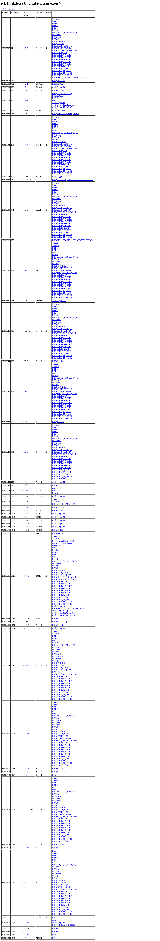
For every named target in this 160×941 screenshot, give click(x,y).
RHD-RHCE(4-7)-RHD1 (62, 57)
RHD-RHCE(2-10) (60, 53)
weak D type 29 (58, 103)
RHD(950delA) (58, 81)
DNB (54, 920)
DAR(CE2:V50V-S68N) (62, 94)
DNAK (55, 935)
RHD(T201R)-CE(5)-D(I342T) (64, 579)
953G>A (25, 87)
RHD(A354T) (58, 848)
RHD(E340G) (58, 530)
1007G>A (26, 507)
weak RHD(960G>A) (61, 110)
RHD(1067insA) (59, 931)
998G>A (25, 491)
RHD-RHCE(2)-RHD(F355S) (64, 925)
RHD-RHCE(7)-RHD (61, 66)
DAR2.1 (55, 100)
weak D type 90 (58, 482)
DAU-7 (55, 493)
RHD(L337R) (57, 510)
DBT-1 (55, 23)
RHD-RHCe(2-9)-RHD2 (62, 75)
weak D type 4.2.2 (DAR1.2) (63, 107)
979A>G (25, 270)
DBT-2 (55, 26)
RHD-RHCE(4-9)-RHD (61, 64)
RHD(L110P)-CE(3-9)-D (62, 46)
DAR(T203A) (58, 96)
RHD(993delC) (58, 485)
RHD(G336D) (58, 507)
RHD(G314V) (58, 44)
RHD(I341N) (57, 533)
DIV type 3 (56, 35)
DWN (54, 729)
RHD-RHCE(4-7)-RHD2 (62, 59)
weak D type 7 (58, 523)
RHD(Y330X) (58, 422)
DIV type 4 (56, 649)
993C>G (25, 482)
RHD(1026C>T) (59, 618)
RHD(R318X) (58, 84)
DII (53, 917)
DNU (54, 775)
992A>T (25, 452)
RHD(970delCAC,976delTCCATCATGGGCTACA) (73, 180)
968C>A (25, 145)
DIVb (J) (55, 39)
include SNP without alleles (12, 9)
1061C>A (25, 917)
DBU (54, 28)
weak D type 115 (59, 301)
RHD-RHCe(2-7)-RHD (61, 68)
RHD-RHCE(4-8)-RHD (61, 62)
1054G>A (26, 768)
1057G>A (26, 775)
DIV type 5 (56, 37)
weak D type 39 (58, 520)
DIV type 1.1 (57, 654)
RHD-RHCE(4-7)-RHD (61, 55)
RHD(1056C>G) (59, 772)
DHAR (55, 30)
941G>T (25, 48)
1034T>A (25, 628)
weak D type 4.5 (58, 923)
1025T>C (25, 576)
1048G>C (25, 665)
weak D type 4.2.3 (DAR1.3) (63, 615)
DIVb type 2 (57, 658)
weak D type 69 (58, 87)
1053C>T (25, 734)
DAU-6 (55, 491)
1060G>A (26, 848)
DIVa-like (56, 672)
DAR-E (55, 98)
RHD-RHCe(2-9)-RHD (61, 71)
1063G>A (26, 923)
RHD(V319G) (58, 90)
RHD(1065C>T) (59, 928)
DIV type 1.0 (57, 656)
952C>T (25, 84)
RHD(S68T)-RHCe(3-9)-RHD (64, 50)
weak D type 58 (58, 496)
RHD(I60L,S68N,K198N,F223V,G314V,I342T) (71, 77)
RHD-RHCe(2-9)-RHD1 (62, 73)
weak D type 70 (58, 514)
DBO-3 (55, 121)
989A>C (25, 391)
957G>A (25, 100)
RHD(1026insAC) (59, 622)
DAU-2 (55, 488)
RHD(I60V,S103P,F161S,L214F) (65, 114)
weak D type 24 (58, 517)
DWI (54, 938)
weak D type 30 (58, 527)
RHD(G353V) (58, 844)
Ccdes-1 (55, 19)
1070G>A (26, 935)
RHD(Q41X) (57, 361)
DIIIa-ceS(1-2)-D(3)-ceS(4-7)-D (65, 32)
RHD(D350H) (58, 665)
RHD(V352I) (57, 768)
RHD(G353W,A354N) (61, 734)
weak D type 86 (58, 628)
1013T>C (25, 517)
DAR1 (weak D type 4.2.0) (63, 541)
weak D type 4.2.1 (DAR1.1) (63, 105)
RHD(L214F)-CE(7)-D (61, 48)
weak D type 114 (59, 176)
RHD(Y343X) (58, 625)
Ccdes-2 (55, 21)
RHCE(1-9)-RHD (59, 41)
